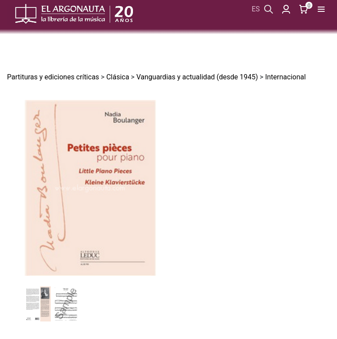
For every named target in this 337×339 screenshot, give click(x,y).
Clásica (117, 77)
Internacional (285, 77)
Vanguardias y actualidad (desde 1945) (197, 77)
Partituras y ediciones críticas (53, 77)
